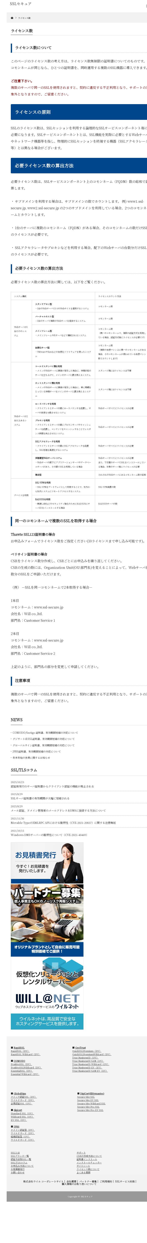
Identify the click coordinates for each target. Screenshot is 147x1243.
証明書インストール (87, 1159)
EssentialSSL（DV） (22, 1070)
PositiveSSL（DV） (21, 1064)
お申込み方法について (22, 1165)
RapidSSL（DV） (20, 1051)
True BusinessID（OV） (85, 1057)
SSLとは (15, 1152)
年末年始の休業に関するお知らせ (31, 757)
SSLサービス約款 (125, 1181)
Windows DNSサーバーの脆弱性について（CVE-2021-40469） (49, 835)
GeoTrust (80, 1047)
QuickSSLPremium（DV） (87, 1051)
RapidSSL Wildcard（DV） (25, 1054)
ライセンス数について (88, 1169)
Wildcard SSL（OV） (22, 1116)
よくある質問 (83, 1172)
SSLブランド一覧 (20, 1155)
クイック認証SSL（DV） (24, 1096)
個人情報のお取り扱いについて (79, 1184)
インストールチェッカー (89, 1162)
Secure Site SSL (86, 1096)
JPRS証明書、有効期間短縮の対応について (37, 751)
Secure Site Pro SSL (88, 1106)
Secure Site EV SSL (88, 1100)
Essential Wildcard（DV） (25, 1074)
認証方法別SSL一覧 (21, 1159)
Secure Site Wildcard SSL (91, 1103)
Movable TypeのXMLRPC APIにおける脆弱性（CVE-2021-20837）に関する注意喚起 (63, 823)
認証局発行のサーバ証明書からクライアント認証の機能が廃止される (52, 786)
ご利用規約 (106, 1181)
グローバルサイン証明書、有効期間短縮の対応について (44, 745)
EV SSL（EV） (19, 1120)
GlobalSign (20, 1093)
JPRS (16, 1126)
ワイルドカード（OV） (23, 1139)
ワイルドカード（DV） (23, 1100)
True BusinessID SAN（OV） (88, 1060)
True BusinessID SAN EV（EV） (90, 1070)
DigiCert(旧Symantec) (92, 1093)
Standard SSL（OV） (22, 1113)
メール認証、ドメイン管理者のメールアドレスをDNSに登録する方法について (58, 810)
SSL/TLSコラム (19, 1162)
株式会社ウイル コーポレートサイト (43, 1181)
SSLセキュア (87, 1196)
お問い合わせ (17, 1172)
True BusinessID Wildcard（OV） (90, 1064)
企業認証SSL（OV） (21, 1103)
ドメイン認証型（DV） (23, 1129)
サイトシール (83, 1165)
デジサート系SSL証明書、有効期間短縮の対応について (44, 739)
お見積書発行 (17, 1169)
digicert (18, 1110)
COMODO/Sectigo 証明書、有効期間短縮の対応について (45, 732)
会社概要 (71, 1181)
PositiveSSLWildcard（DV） (26, 1067)
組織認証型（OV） (20, 1136)
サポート (81, 1152)
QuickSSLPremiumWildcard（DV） (91, 1054)
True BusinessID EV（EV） (87, 1067)
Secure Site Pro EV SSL (90, 1110)
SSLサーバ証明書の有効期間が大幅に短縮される (40, 798)
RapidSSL (19, 1047)
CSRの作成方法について (89, 1155)
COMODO (19, 1060)
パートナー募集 (88, 1181)
